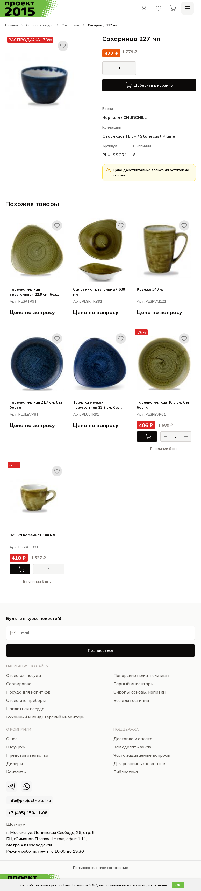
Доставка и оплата (132, 738)
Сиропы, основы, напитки (139, 692)
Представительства (27, 755)
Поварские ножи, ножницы (141, 675)
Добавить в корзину (149, 85)
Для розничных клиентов (139, 763)
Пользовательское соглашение (100, 867)
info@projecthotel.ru (29, 800)
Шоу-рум (15, 824)
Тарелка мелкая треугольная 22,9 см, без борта (33, 292)
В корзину (144, 436)
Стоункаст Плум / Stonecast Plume (138, 136)
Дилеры (14, 763)
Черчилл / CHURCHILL (124, 117)
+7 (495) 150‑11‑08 (27, 812)
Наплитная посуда (25, 708)
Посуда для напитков (28, 692)
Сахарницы (71, 25)
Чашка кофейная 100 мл (32, 535)
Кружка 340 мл (150, 289)
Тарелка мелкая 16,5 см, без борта (163, 405)
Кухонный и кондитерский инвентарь (45, 716)
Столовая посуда (39, 25)
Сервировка (18, 683)
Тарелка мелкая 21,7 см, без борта (36, 405)
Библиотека (125, 771)
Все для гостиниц (131, 700)
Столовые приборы (26, 700)
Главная (11, 25)
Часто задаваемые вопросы (141, 755)
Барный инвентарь (133, 683)
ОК (177, 885)
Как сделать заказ (132, 746)
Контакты (16, 771)
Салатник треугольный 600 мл (99, 292)
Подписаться (100, 650)
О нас (11, 738)
